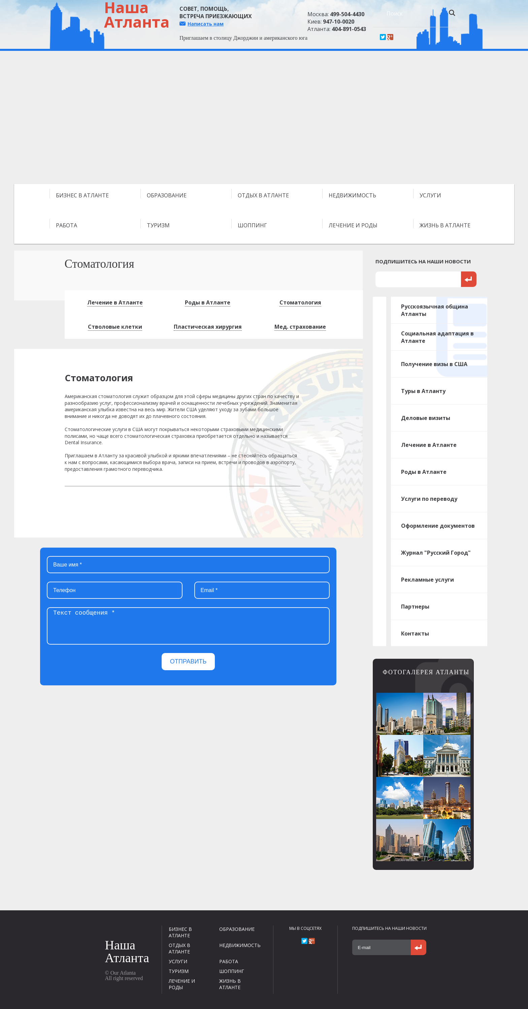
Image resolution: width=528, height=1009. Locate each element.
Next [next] (507, 120)
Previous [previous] (20, 120)
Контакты (415, 633)
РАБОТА (66, 225)
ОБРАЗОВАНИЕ (167, 195)
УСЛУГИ (430, 195)
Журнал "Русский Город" (436, 552)
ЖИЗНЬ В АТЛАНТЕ (445, 225)
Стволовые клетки (115, 326)
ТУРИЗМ (158, 225)
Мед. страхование (300, 326)
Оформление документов (438, 525)
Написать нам (206, 24)
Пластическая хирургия (208, 326)
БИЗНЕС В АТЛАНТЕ (82, 195)
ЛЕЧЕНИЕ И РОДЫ (353, 225)
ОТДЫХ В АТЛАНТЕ (263, 195)
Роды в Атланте (207, 302)
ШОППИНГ (252, 225)
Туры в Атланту (423, 391)
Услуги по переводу (429, 498)
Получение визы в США (434, 364)
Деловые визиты (425, 418)
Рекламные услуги (427, 579)
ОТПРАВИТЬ (188, 661)
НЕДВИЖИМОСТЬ (352, 195)
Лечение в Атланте (115, 302)
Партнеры (415, 606)
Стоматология (300, 302)
